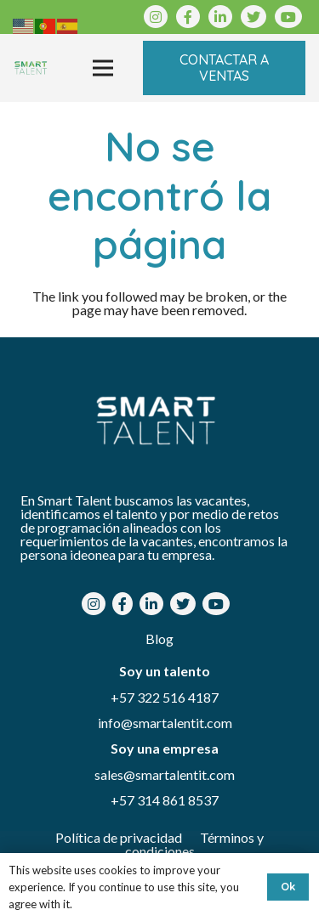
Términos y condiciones (195, 844)
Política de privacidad (120, 837)
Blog (159, 638)
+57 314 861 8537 (165, 800)
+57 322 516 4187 (165, 697)
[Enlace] (31, 68)
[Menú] (103, 68)
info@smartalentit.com (165, 723)
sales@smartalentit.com (164, 774)
